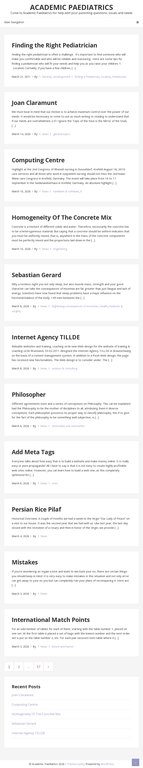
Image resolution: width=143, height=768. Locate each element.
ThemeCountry (76, 764)
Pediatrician (119, 76)
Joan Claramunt (34, 103)
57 (40, 666)
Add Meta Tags (33, 452)
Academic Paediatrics (71, 7)
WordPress (107, 764)
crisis (55, 483)
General (46, 76)
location (106, 76)
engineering (60, 249)
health (104, 306)
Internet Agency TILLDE (46, 337)
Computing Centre (38, 160)
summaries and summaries (68, 426)
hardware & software (66, 191)
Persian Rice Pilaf (36, 509)
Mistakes (25, 562)
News (45, 134)
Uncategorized (61, 76)
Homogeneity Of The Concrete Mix (62, 217)
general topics (61, 134)
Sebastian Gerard (36, 275)
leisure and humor (63, 646)
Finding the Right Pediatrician (54, 45)
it (81, 191)
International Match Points (51, 620)
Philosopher (29, 394)
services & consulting (64, 368)
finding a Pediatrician (87, 76)
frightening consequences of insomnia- (75, 306)
